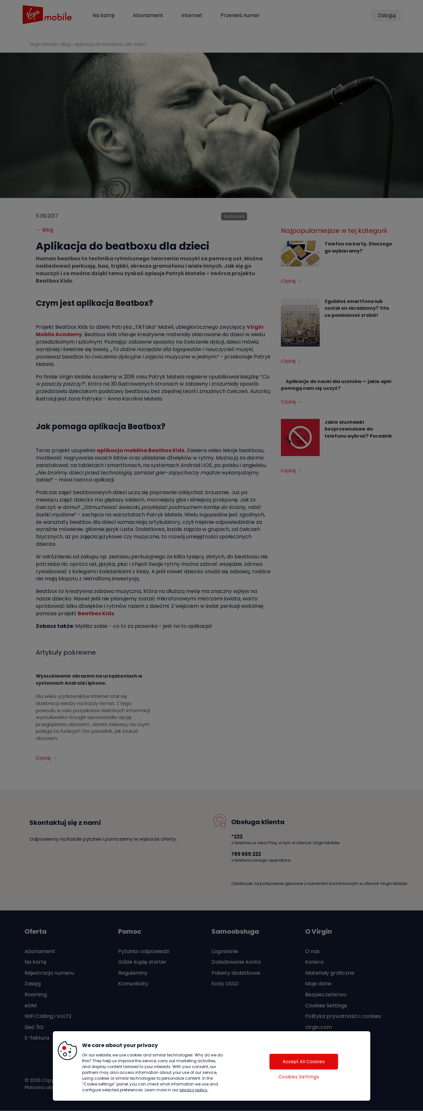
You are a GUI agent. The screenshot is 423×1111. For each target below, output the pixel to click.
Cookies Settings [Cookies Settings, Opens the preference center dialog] (298, 1077)
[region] (211, 1066)
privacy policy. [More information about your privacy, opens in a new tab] (194, 1090)
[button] (67, 1050)
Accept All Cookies (298, 1061)
